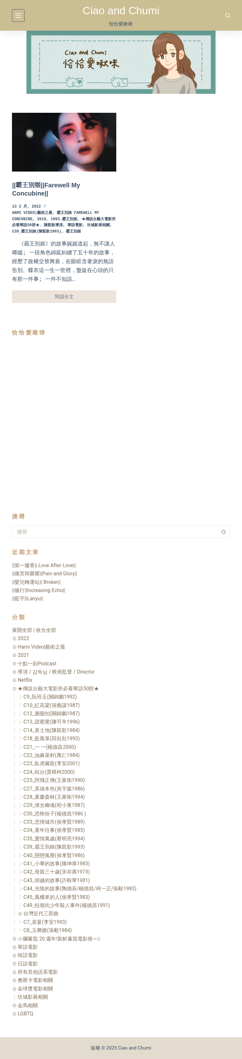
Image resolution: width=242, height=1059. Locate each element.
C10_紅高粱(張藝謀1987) (51, 705)
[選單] (18, 15)
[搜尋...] (114, 531)
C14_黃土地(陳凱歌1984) (51, 730)
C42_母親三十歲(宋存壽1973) (56, 872)
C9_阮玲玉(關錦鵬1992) (50, 697)
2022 (23, 638)
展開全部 (22, 630)
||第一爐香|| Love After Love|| (44, 565)
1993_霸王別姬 (64, 219)
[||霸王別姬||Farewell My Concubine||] (64, 142)
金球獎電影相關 (35, 989)
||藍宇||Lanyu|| (27, 599)
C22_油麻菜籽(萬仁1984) (51, 755)
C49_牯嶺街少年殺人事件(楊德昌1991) (66, 905)
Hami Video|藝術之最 (32, 213)
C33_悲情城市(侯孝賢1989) (54, 822)
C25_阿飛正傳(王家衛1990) (54, 780)
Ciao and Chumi (121, 10)
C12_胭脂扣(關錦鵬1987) (51, 714)
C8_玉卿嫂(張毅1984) (47, 930)
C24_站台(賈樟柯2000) (49, 772)
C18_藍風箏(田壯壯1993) (51, 738)
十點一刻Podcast (37, 664)
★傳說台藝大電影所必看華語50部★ (58, 689)
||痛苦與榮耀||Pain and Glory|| (44, 574)
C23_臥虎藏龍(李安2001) (51, 763)
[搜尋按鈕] (223, 531)
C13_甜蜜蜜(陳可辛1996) (51, 722)
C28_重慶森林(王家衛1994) (54, 797)
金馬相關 (28, 1005)
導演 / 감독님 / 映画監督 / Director (56, 672)
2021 (23, 655)
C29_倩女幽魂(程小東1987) (54, 805)
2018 (41, 219)
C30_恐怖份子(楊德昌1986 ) (54, 814)
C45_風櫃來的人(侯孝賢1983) (56, 897)
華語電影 (75, 225)
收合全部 (46, 630)
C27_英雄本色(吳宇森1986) (54, 789)
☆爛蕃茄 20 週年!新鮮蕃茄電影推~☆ (59, 939)
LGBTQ (25, 1014)
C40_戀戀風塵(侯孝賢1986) (54, 855)
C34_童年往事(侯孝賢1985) (54, 830)
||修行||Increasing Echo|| (38, 590)
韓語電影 (28, 955)
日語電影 (28, 964)
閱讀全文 (72, 298)
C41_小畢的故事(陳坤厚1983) (56, 864)
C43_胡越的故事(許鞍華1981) (56, 880)
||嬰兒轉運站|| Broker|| (36, 582)
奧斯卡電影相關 (35, 980)
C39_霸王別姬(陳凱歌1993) (36, 231)
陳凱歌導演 (53, 225)
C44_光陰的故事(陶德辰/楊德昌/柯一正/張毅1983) (79, 889)
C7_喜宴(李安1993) (45, 922)
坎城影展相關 (98, 225)
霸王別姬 (73, 231)
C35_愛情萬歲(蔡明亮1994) (54, 839)
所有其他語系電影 (38, 972)
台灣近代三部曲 (41, 914)
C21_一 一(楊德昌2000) (49, 747)
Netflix (25, 680)
